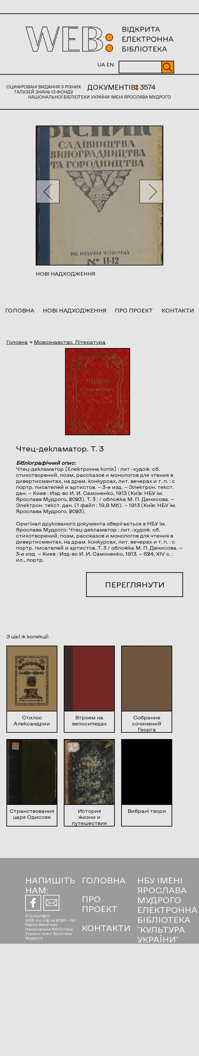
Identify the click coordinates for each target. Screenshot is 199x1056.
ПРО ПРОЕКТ (99, 904)
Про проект (134, 310)
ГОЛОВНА (104, 880)
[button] (48, 191)
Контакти (177, 310)
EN (110, 64)
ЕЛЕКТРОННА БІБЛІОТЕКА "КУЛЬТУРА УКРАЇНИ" (167, 924)
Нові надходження (75, 310)
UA (101, 64)
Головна (19, 310)
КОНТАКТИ (106, 928)
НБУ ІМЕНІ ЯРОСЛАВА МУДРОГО (162, 890)
